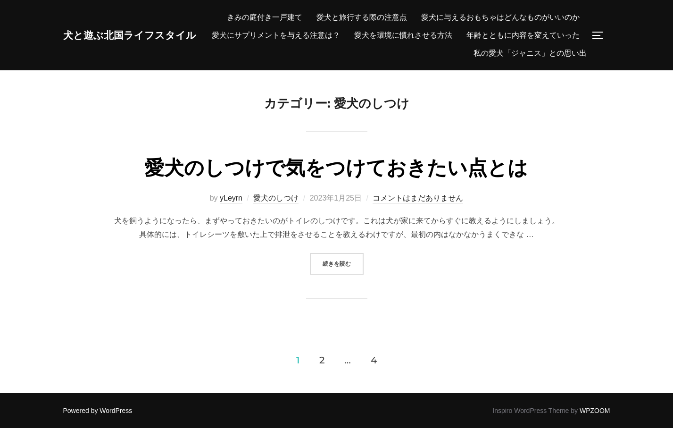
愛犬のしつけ (276, 215)
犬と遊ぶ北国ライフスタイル (145, 43)
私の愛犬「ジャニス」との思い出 (530, 70)
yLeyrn (231, 215)
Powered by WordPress (98, 428)
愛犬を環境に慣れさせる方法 (403, 53)
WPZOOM (595, 428)
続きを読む (343, 280)
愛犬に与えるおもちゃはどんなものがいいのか (358, 35)
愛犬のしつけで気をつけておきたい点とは (336, 186)
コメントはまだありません (418, 215)
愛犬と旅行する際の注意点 (534, 17)
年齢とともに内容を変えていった (523, 53)
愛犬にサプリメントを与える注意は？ (515, 35)
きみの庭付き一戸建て (437, 17)
